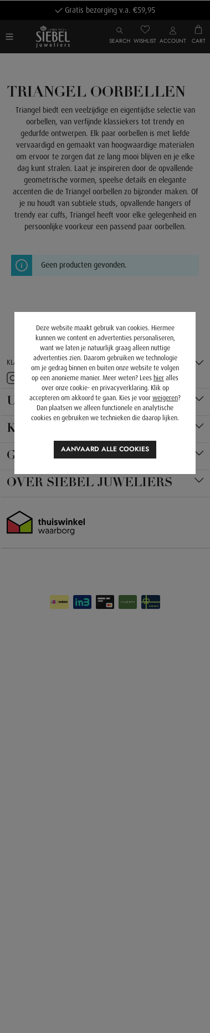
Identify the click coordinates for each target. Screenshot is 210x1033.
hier (158, 378)
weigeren (165, 398)
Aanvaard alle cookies (105, 449)
